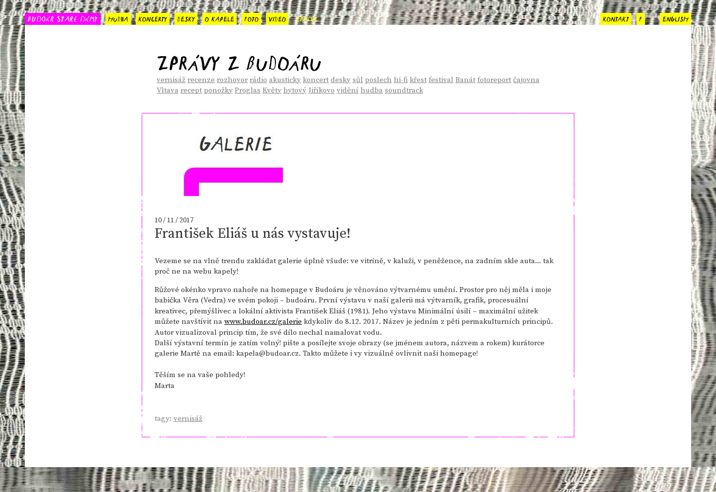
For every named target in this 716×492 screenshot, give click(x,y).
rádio (258, 80)
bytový (294, 90)
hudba (118, 18)
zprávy (306, 18)
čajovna (526, 80)
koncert (316, 80)
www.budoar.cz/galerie (263, 321)
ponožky (218, 90)
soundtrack (404, 90)
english (675, 18)
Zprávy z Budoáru (239, 59)
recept (191, 90)
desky (186, 18)
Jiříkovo (321, 90)
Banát (465, 80)
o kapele (219, 18)
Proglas (248, 90)
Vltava (168, 90)
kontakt (616, 18)
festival (441, 80)
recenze (201, 80)
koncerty (152, 18)
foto (251, 18)
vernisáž (171, 80)
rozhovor (232, 80)
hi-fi (401, 80)
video (277, 18)
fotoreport (494, 80)
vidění (347, 90)
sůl (358, 80)
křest (418, 80)
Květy (272, 90)
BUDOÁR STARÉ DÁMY (62, 18)
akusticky (285, 80)
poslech (378, 80)
